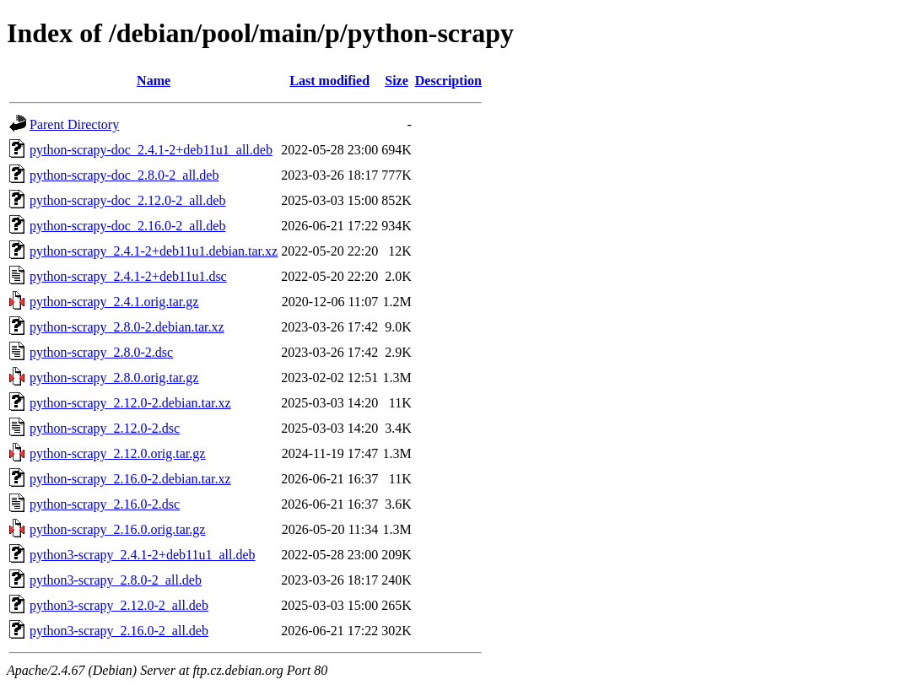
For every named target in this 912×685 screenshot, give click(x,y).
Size (396, 80)
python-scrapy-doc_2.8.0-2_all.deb (124, 175)
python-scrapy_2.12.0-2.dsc (105, 428)
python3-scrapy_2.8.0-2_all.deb (116, 580)
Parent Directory (74, 124)
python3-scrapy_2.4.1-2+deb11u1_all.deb (142, 554)
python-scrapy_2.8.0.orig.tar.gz (114, 377)
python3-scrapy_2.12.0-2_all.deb (119, 605)
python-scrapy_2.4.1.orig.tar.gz (114, 301)
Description (448, 80)
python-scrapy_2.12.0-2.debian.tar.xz (130, 403)
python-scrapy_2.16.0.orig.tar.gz (117, 529)
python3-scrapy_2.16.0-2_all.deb (119, 630)
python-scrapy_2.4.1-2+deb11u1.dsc (128, 276)
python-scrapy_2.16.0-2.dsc (105, 504)
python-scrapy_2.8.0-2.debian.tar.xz (127, 327)
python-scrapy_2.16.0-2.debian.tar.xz (130, 479)
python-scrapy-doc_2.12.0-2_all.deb (127, 200)
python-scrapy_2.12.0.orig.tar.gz (117, 453)
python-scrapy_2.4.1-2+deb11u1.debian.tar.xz (154, 251)
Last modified (329, 80)
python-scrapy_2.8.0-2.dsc (101, 352)
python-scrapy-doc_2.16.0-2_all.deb (127, 225)
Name (153, 80)
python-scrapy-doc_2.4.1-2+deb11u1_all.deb (151, 150)
